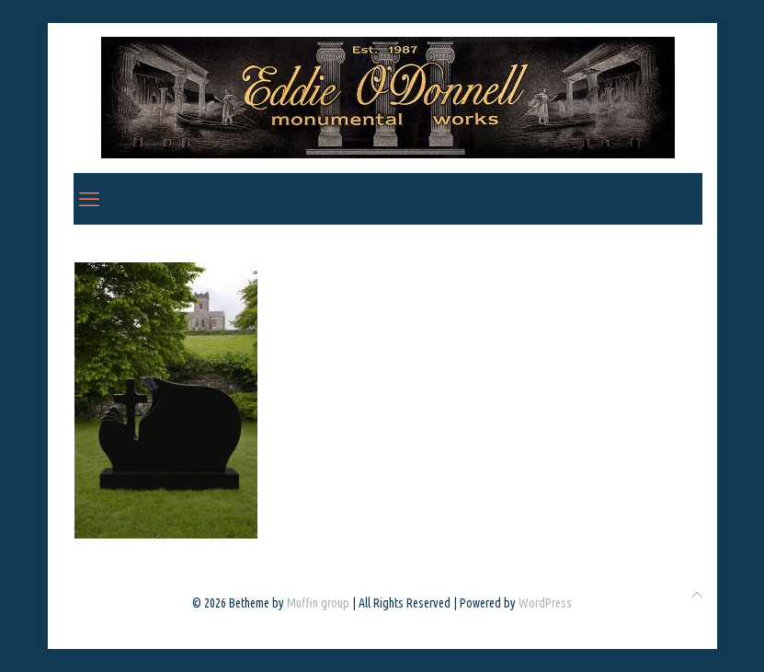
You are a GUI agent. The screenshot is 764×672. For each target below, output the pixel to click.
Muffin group (318, 603)
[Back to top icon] (696, 595)
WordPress (545, 603)
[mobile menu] (89, 198)
